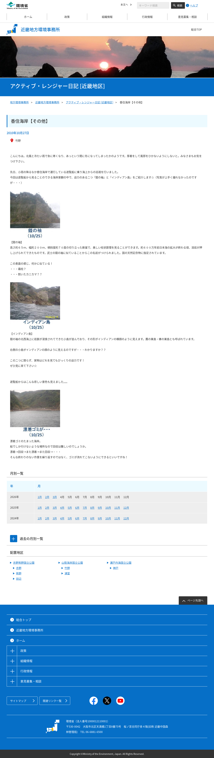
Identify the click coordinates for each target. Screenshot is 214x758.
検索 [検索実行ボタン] (179, 5)
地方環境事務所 (19, 102)
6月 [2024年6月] (77, 518)
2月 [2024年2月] (47, 518)
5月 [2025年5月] (70, 508)
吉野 (18, 568)
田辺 (18, 579)
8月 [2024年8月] (92, 518)
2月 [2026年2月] (47, 497)
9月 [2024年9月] (100, 518)
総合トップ (23, 620)
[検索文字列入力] (153, 5)
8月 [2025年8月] (92, 508)
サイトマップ (18, 701)
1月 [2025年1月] (40, 508)
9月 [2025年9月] (100, 508)
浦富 (67, 573)
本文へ (125, 5)
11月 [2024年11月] (117, 518)
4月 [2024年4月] (62, 518)
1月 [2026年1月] (40, 497)
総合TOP (196, 29)
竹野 (67, 568)
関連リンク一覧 (52, 701)
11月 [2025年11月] (117, 508)
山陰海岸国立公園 (72, 563)
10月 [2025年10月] (108, 508)
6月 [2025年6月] (77, 508)
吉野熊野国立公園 (23, 563)
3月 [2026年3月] (55, 497)
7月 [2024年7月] (85, 518)
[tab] (14, 539)
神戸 (115, 568)
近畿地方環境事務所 (47, 102)
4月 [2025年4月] (62, 508)
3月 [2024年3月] (55, 518)
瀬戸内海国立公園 (120, 563)
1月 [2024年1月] (40, 518)
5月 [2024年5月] (70, 518)
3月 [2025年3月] (55, 508)
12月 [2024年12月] (126, 518)
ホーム (27, 17)
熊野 (18, 573)
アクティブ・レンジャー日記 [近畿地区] (89, 102)
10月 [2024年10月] (108, 518)
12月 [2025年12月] (126, 508)
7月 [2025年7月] (85, 508)
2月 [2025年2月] (47, 508)
